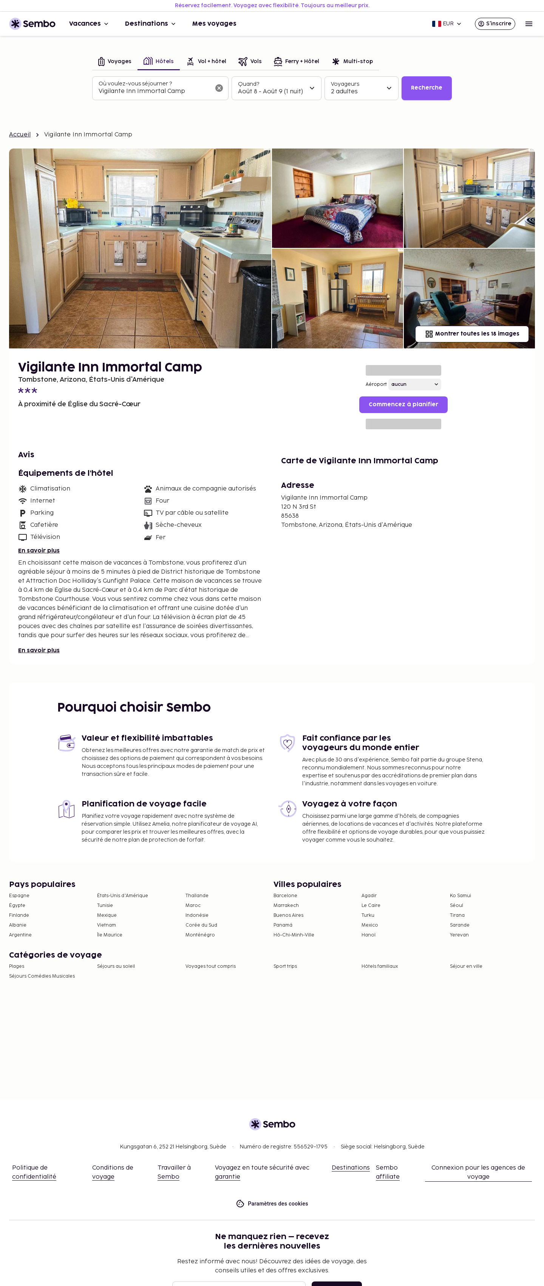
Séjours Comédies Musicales (42, 976)
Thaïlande (197, 896)
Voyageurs (345, 84)
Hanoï (369, 935)
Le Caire (371, 905)
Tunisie (105, 905)
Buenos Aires (288, 915)
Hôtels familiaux (380, 966)
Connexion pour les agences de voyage (478, 1172)
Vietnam (106, 925)
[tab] (115, 62)
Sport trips (285, 966)
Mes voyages (214, 24)
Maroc (193, 905)
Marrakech (286, 905)
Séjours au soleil (116, 966)
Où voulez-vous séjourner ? (135, 83)
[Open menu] (529, 24)
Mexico (370, 925)
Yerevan (459, 935)
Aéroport (376, 384)
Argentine (20, 935)
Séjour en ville (466, 966)
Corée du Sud (201, 925)
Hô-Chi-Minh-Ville (294, 935)
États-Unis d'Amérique (122, 896)
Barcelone (285, 896)
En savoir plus (39, 550)
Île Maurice (109, 935)
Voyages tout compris (210, 966)
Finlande (19, 915)
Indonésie (197, 915)
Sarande (460, 925)
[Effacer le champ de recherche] (219, 88)
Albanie (17, 925)
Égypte (17, 905)
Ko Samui (460, 896)
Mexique (107, 915)
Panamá (283, 925)
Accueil (20, 134)
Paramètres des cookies (272, 1204)
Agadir (369, 896)
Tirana (457, 915)
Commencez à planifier (403, 404)
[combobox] (154, 91)
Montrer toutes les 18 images (472, 334)
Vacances (89, 24)
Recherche (426, 87)
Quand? (248, 84)
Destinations (151, 24)
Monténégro (200, 935)
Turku (368, 915)
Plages (16, 966)
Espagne (19, 896)
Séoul (456, 905)
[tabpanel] (272, 88)
